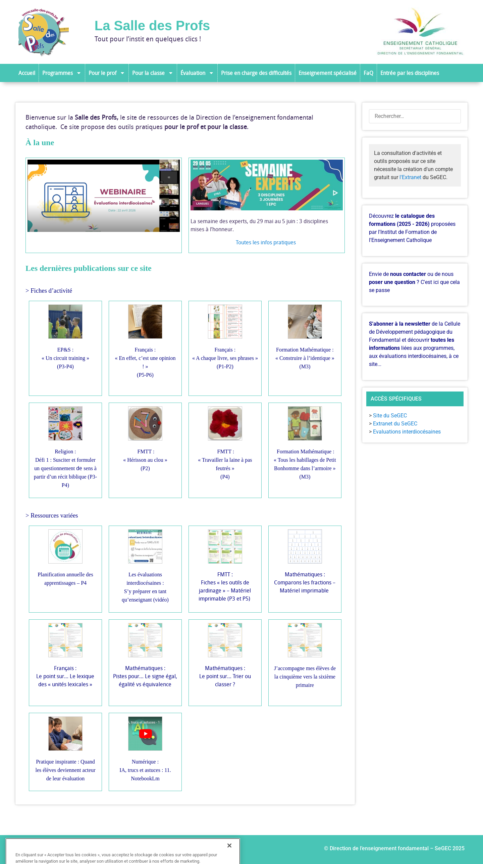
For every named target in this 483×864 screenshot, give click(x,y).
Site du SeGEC (390, 415)
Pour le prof (107, 73)
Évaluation (197, 73)
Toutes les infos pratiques (266, 242)
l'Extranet (410, 177)
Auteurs (34, 849)
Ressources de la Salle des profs (94, 849)
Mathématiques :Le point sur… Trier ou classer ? (225, 676)
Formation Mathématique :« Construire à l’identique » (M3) (304, 358)
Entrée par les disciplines (409, 73)
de (78, 468)
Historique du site (166, 849)
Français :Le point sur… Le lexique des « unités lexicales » (65, 676)
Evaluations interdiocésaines (407, 431)
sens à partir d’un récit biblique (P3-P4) (65, 476)
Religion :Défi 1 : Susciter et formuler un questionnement (65, 460)
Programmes (62, 73)
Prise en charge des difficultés (256, 73)
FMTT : (225, 451)
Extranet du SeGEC (395, 423)
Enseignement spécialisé (328, 73)
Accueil (26, 73)
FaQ (368, 73)
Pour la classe (152, 73)
